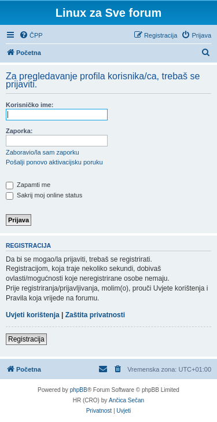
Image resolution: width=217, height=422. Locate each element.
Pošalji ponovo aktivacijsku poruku (54, 162)
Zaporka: (19, 130)
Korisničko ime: (30, 104)
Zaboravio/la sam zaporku (42, 152)
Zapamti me (28, 184)
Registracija (26, 339)
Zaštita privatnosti (95, 315)
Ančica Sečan (126, 400)
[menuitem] (31, 35)
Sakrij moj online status (44, 195)
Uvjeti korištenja (33, 315)
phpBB (78, 390)
